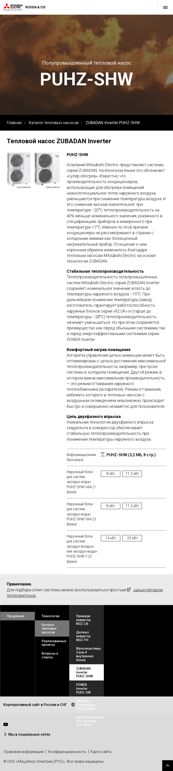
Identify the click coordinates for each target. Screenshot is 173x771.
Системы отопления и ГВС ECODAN (85, 704)
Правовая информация (23, 751)
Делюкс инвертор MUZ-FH (83, 636)
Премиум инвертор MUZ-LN (83, 620)
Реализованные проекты (54, 643)
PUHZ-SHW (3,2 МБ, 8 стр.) (131, 454)
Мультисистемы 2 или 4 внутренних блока (88, 654)
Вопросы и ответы (50, 655)
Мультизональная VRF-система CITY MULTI (90, 721)
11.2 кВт (132, 474)
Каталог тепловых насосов (54, 122)
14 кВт (110, 538)
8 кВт (110, 474)
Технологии (50, 616)
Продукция (15, 616)
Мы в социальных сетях (29, 734)
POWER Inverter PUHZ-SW (83, 688)
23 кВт (132, 538)
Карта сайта (100, 751)
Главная (14, 122)
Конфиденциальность (67, 751)
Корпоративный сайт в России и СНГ (35, 705)
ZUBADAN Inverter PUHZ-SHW (113, 122)
